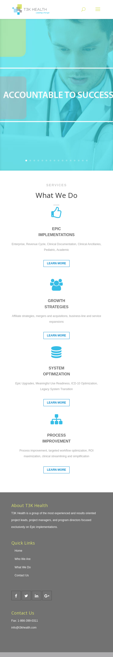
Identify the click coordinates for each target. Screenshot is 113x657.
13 (74, 160)
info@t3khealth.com (24, 627)
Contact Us (22, 575)
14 (79, 160)
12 (70, 160)
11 (66, 160)
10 (62, 160)
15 (83, 160)
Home (18, 550)
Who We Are (23, 559)
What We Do (23, 567)
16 (87, 160)
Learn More (56, 263)
